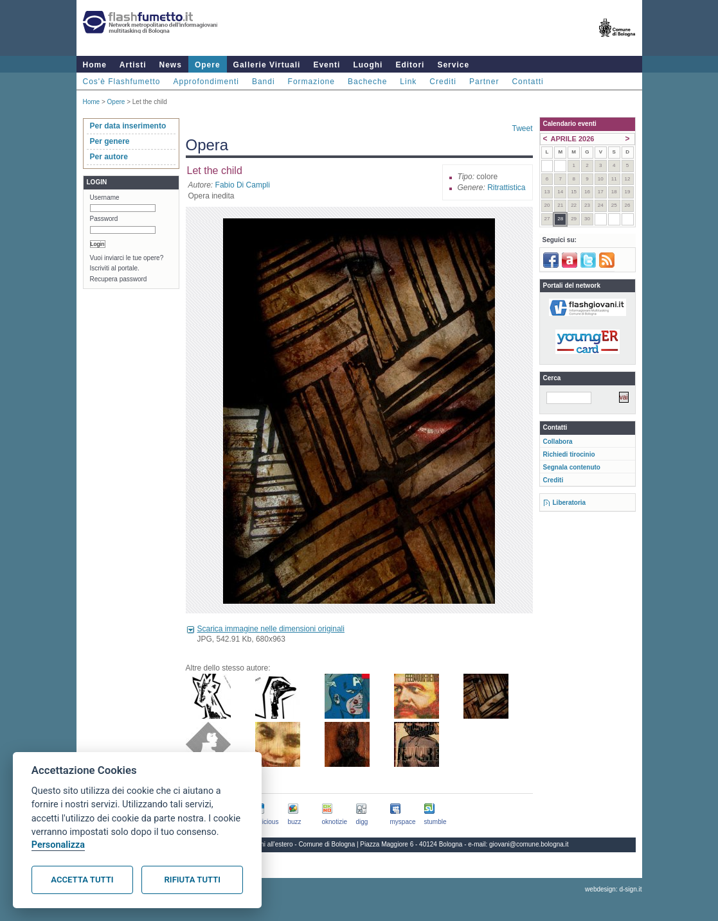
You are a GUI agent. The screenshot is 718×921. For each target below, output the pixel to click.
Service (453, 64)
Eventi (326, 64)
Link (408, 81)
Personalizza (58, 844)
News (170, 64)
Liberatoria (569, 502)
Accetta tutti (82, 879)
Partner (484, 81)
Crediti (442, 81)
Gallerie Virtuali (267, 64)
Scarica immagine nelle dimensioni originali (271, 628)
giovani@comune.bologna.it (529, 844)
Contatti (527, 81)
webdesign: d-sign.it (613, 889)
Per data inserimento (128, 125)
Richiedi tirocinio (569, 454)
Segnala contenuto (571, 467)
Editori (409, 64)
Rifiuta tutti (192, 879)
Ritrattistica (506, 187)
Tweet (522, 128)
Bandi (263, 81)
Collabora (558, 441)
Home (95, 64)
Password (104, 218)
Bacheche (367, 81)
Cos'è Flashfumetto (122, 81)
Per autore (109, 156)
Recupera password (118, 279)
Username (105, 197)
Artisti (133, 64)
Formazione (311, 81)
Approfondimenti (206, 81)
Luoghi (367, 64)
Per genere (110, 141)
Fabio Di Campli (242, 184)
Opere (207, 64)
